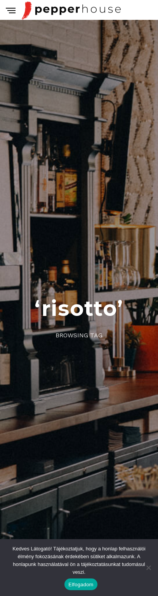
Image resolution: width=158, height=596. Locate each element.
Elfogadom (80, 584)
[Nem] (148, 567)
